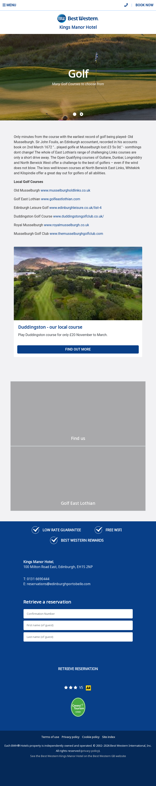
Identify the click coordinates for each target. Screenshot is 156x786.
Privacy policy (70, 737)
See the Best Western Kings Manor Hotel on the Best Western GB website (78, 756)
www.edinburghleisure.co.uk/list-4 (75, 208)
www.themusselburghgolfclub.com (76, 234)
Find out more (78, 349)
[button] (74, 114)
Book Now (144, 5)
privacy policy (90, 751)
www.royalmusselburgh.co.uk (66, 225)
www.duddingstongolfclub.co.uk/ (78, 216)
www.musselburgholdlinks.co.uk (65, 190)
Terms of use (50, 737)
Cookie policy (90, 737)
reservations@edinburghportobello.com (58, 583)
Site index (108, 737)
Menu (9, 5)
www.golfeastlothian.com (60, 199)
